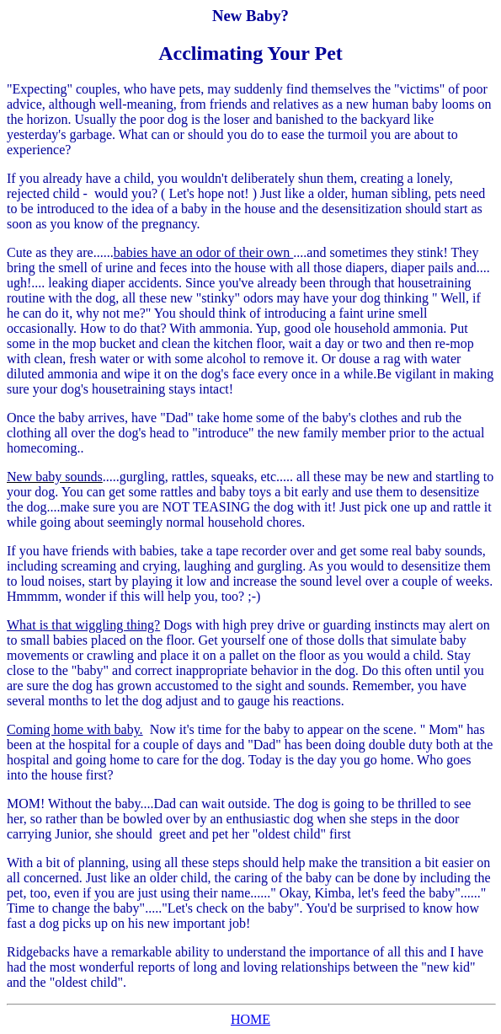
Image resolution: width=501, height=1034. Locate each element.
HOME (250, 1019)
